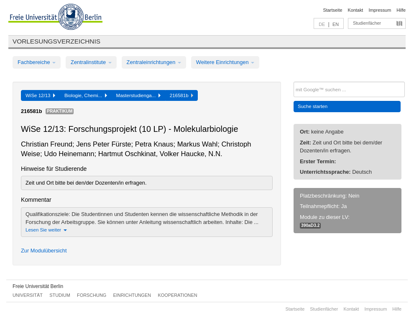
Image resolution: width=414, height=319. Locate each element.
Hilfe (401, 10)
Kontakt (355, 10)
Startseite (332, 10)
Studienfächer (367, 23)
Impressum (379, 10)
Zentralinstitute (91, 62)
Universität (28, 295)
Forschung (91, 295)
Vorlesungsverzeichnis (56, 41)
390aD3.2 (310, 225)
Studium (59, 295)
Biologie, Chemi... (85, 95)
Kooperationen (177, 295)
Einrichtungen (132, 295)
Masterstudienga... (138, 95)
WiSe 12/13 (40, 95)
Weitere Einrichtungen (225, 62)
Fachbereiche (37, 62)
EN (335, 24)
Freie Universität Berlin (38, 286)
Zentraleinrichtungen (154, 62)
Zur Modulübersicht (44, 250)
